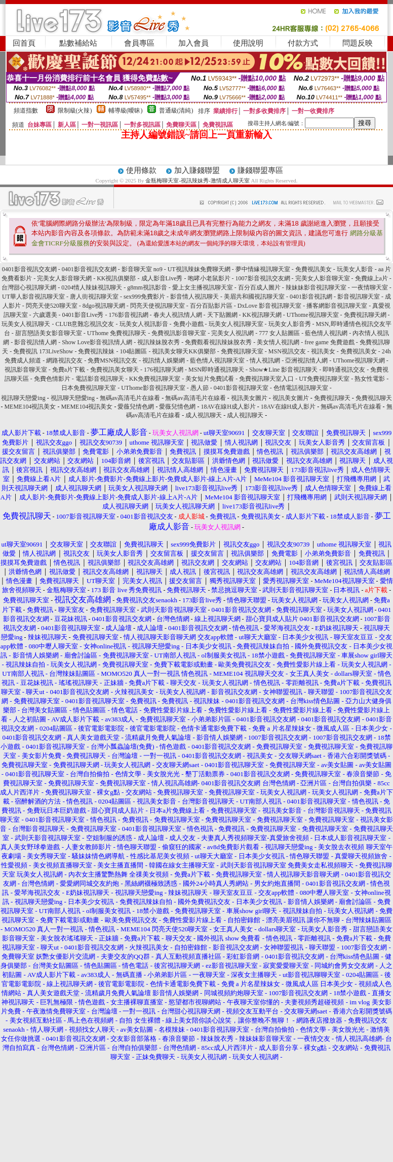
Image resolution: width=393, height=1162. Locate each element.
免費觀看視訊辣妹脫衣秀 (218, 342)
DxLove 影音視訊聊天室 (269, 305)
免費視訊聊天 (332, 398)
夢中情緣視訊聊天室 (262, 269)
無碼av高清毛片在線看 (130, 398)
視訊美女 (323, 351)
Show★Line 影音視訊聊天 (283, 369)
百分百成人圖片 (259, 287)
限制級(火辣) (75, 110)
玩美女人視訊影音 (144, 324)
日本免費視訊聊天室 (88, 387)
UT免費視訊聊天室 (324, 378)
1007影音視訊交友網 (262, 278)
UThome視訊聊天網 (359, 360)
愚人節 (199, 387)
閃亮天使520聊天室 (51, 305)
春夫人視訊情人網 (177, 314)
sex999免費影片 (144, 296)
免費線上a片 (371, 278)
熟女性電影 (370, 378)
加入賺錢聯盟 (197, 170)
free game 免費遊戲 (329, 342)
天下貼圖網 (222, 314)
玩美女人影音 (355, 269)
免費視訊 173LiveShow (43, 351)
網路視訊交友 (64, 360)
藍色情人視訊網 (326, 333)
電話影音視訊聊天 (99, 378)
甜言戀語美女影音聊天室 (48, 333)
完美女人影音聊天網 (64, 278)
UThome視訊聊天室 (313, 314)
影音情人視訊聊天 (194, 296)
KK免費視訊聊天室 (154, 378)
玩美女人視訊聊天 (26, 324)
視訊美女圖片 (249, 398)
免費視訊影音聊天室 (178, 333)
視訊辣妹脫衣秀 (158, 342)
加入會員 (193, 43)
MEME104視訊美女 (30, 406)
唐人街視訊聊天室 (94, 296)
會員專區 (139, 43)
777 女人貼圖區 (279, 333)
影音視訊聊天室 (358, 296)
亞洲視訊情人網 (306, 360)
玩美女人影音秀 (289, 324)
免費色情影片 (52, 378)
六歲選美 (45, 314)
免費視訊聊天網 (365, 314)
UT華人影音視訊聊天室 (33, 296)
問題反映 (357, 43)
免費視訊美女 (313, 269)
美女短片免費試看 (209, 378)
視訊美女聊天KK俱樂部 (183, 351)
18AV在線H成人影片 (228, 406)
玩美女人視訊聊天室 (236, 324)
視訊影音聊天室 (26, 369)
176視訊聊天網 (163, 369)
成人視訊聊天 (203, 415)
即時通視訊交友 (344, 369)
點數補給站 (78, 43)
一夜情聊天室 (369, 287)
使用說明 (248, 43)
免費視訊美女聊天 (114, 369)
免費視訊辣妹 (96, 351)
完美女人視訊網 (232, 333)
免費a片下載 (68, 369)
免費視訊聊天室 (242, 351)
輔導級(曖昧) (125, 110)
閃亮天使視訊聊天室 (157, 305)
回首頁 (24, 43)
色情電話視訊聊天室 (300, 387)
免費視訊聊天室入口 (266, 378)
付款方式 (303, 43)
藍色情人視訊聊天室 (217, 360)
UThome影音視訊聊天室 (153, 387)
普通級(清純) (176, 110)
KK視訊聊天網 (262, 314)
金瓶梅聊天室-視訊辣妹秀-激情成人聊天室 (197, 180)
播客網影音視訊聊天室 (336, 305)
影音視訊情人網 (35, 342)
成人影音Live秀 (162, 278)
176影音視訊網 (128, 314)
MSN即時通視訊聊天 (216, 369)
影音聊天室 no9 (142, 269)
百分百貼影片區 (211, 305)
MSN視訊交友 (287, 351)
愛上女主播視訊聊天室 (202, 287)
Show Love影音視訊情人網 (97, 342)
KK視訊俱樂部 (116, 278)
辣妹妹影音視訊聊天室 (316, 287)
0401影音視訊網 (311, 296)
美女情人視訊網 (278, 342)
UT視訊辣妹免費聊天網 (199, 269)
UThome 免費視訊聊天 (117, 333)
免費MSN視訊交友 (112, 360)
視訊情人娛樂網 (163, 360)
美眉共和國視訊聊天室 (254, 296)
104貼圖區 (133, 351)
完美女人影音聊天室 (322, 278)
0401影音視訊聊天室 (241, 387)
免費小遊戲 (188, 324)
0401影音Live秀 (83, 314)
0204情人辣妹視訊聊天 (91, 287)
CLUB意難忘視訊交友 (84, 324)
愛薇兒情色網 (135, 406)
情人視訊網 (265, 360)
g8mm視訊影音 (147, 287)
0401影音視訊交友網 (29, 269)
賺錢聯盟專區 (260, 170)
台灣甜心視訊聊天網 (29, 287)
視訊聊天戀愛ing (24, 398)
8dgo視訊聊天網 (104, 305)
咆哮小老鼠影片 (209, 278)
